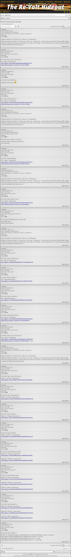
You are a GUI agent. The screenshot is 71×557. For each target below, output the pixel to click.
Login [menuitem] (68, 12)
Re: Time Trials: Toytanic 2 (9, 277)
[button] (69, 27)
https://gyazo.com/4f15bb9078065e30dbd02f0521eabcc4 (17, 436)
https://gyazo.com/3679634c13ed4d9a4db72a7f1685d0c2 (17, 339)
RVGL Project (58, 1)
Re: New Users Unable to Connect (11, 139)
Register (9, 15)
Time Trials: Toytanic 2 (9, 271)
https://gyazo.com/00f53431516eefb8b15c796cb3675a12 (17, 518)
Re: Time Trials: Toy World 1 (9, 296)
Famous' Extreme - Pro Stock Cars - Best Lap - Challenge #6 (17, 33)
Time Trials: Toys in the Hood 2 (11, 330)
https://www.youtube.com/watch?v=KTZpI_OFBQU (15, 104)
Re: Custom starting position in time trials (13, 219)
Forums (7, 11)
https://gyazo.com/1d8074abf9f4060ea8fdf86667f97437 (16, 63)
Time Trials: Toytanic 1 (9, 408)
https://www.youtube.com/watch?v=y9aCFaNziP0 (15, 341)
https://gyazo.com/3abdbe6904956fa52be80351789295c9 (17, 489)
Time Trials (7, 52)
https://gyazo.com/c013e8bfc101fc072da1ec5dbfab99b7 (16, 380)
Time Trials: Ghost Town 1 (10, 309)
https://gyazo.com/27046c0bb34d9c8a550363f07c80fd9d (17, 460)
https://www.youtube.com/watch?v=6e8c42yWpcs (15, 204)
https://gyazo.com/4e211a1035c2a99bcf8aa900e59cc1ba (17, 202)
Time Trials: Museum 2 (9, 93)
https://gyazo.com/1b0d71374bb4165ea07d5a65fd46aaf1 (17, 508)
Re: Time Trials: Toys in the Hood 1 (11, 60)
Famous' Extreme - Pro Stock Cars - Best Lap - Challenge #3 (17, 232)
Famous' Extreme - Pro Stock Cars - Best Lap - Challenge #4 (17, 173)
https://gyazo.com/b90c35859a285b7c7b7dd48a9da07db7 (17, 262)
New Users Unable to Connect (11, 133)
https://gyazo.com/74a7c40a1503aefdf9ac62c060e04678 (16, 479)
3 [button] (67, 27)
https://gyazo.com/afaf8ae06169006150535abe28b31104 (16, 319)
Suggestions (7, 212)
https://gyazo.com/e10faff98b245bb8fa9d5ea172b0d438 (16, 300)
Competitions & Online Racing (11, 32)
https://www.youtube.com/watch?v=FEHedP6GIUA (15, 320)
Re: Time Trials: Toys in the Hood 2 (11, 335)
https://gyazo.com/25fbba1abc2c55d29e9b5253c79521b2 (17, 513)
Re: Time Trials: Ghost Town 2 (10, 199)
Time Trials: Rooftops (9, 74)
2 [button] (65, 27)
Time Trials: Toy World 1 (9, 290)
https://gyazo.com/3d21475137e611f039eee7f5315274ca (16, 162)
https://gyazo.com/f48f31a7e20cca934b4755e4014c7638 (16, 484)
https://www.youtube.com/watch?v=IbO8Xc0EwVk (15, 163)
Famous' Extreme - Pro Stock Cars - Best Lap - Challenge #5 (17, 113)
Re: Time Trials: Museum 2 (9, 99)
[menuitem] (64, 11)
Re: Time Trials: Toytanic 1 (9, 414)
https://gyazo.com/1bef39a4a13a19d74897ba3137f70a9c (17, 102)
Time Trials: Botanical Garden (10, 446)
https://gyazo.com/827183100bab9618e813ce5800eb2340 (17, 399)
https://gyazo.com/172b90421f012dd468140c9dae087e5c (17, 417)
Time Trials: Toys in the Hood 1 (11, 54)
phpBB (30, 554)
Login (3, 15)
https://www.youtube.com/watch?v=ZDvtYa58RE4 (15, 65)
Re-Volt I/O (41, 1)
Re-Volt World (49, 1)
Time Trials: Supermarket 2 (10, 389)
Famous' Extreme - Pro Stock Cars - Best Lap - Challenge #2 (17, 350)
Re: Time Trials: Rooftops (8, 80)
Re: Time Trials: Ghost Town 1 (10, 315)
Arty (19, 555)
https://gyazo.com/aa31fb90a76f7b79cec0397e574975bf (16, 281)
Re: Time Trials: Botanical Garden (11, 452)
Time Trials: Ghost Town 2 (10, 193)
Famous (4, 29)
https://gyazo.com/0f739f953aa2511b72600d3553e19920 (16, 455)
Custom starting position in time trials (12, 213)
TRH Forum (67, 1)
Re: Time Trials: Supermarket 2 (10, 395)
